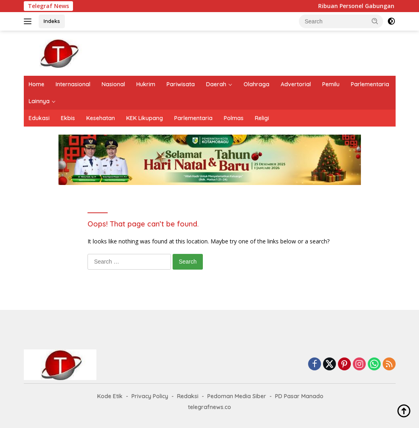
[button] (375, 21)
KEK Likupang (144, 118)
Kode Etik (110, 396)
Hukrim (145, 84)
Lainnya (39, 101)
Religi (262, 118)
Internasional (73, 84)
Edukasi (39, 118)
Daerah (216, 84)
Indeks (52, 21)
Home (36, 84)
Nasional (113, 84)
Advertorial (296, 84)
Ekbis (68, 118)
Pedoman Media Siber (236, 396)
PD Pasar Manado (299, 396)
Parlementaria (370, 84)
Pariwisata (181, 84)
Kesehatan (100, 118)
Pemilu (331, 84)
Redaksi (187, 396)
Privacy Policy (149, 396)
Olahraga (256, 84)
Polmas (234, 118)
